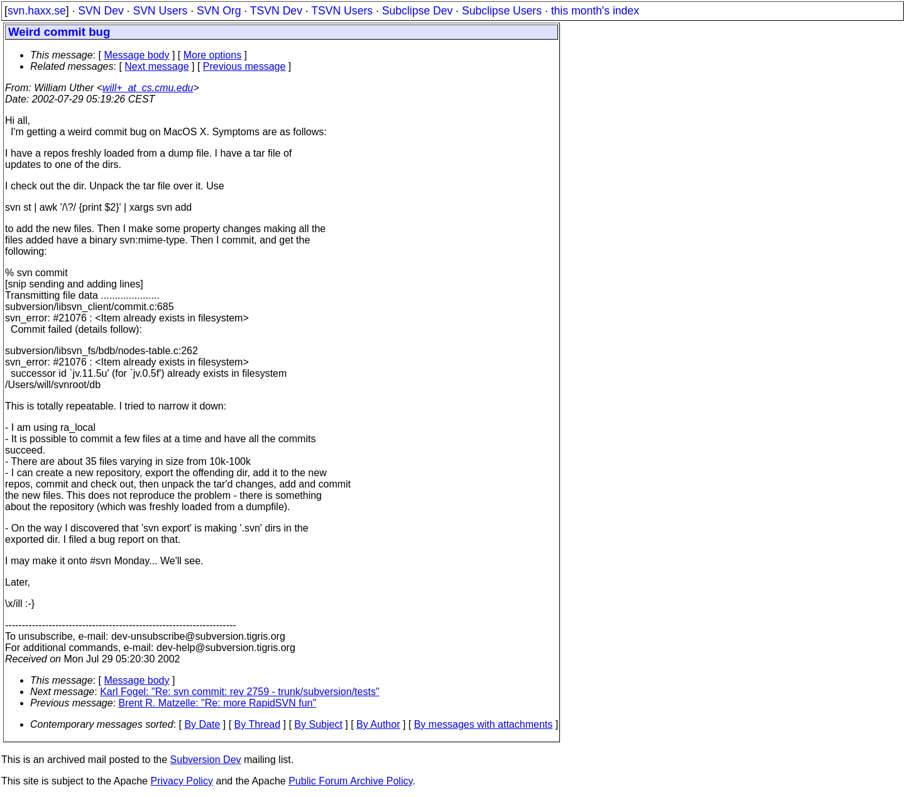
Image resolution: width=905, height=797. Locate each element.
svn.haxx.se (37, 10)
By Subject (318, 724)
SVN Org (219, 10)
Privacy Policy (181, 781)
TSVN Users (342, 10)
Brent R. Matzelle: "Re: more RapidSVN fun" (218, 703)
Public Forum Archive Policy (350, 781)
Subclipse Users (502, 10)
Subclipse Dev (417, 10)
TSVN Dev (276, 10)
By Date (202, 724)
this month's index (595, 10)
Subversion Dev (205, 759)
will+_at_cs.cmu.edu (148, 87)
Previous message (244, 66)
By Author (378, 724)
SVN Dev (100, 10)
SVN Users (160, 10)
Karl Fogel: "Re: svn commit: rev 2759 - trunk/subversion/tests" (239, 691)
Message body (136, 55)
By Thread (257, 724)
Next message (156, 66)
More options (213, 55)
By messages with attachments (483, 724)
